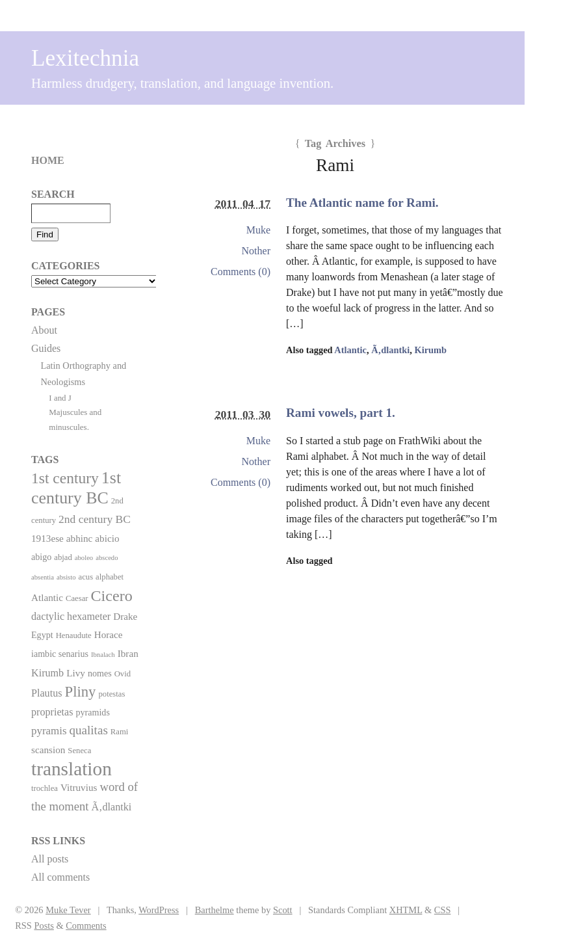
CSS (442, 910)
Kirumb (431, 350)
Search (53, 194)
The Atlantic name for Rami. (362, 202)
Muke (258, 229)
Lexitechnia (85, 58)
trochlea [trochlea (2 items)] (44, 788)
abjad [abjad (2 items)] (63, 557)
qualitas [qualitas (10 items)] (88, 730)
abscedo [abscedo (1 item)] (107, 557)
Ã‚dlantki (390, 350)
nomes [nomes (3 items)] (100, 673)
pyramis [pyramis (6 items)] (48, 731)
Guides (45, 348)
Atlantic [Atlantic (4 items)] (47, 597)
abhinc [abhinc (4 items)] (79, 538)
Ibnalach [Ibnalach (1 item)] (103, 654)
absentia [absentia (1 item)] (42, 577)
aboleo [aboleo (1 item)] (84, 557)
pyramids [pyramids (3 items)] (92, 712)
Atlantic (350, 350)
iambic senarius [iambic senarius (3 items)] (59, 653)
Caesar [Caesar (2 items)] (77, 598)
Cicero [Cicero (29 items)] (112, 595)
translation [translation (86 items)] (71, 768)
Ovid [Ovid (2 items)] (122, 673)
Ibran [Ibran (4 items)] (128, 653)
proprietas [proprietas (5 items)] (52, 711)
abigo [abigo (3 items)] (41, 557)
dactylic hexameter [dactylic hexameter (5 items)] (71, 616)
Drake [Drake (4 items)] (125, 616)
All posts (49, 858)
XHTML (406, 910)
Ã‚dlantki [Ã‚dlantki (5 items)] (111, 806)
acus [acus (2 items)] (86, 576)
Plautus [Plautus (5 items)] (46, 693)
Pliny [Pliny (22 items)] (80, 692)
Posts (43, 925)
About (44, 330)
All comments (60, 877)
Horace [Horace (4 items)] (108, 634)
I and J (60, 398)
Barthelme (214, 910)
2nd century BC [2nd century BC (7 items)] (95, 519)
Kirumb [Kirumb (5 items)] (47, 672)
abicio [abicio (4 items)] (107, 538)
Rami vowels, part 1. (340, 413)
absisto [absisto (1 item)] (66, 577)
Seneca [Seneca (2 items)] (79, 750)
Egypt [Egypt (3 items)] (42, 635)
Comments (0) (240, 271)
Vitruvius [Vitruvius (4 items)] (79, 787)
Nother (256, 250)
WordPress (158, 910)
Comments (86, 925)
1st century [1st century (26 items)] (65, 478)
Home (47, 160)
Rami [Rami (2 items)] (120, 731)
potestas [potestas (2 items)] (111, 694)
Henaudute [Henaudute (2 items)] (74, 635)
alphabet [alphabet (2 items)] (110, 576)
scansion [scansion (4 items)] (48, 749)
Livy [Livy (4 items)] (75, 672)
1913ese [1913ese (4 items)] (47, 538)
